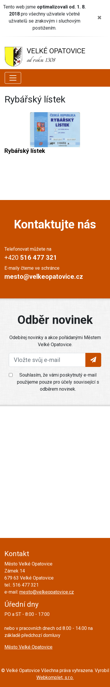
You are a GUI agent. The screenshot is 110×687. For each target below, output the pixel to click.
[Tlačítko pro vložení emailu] (93, 360)
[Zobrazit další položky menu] (13, 78)
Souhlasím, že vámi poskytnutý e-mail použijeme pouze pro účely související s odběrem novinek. (58, 382)
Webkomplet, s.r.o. (55, 677)
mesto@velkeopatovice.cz (46, 592)
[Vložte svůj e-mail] (47, 360)
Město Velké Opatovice (28, 647)
